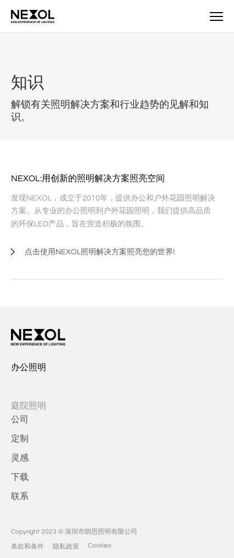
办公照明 (28, 367)
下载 (20, 482)
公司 (20, 424)
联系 (20, 501)
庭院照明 (28, 413)
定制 (20, 443)
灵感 (20, 463)
